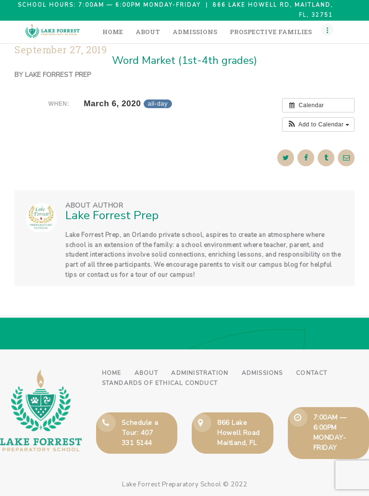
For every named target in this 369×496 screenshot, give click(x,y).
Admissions (262, 373)
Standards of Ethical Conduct (160, 383)
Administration (199, 373)
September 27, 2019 (60, 49)
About (146, 373)
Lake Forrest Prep (58, 74)
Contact (311, 373)
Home (112, 373)
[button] (318, 124)
